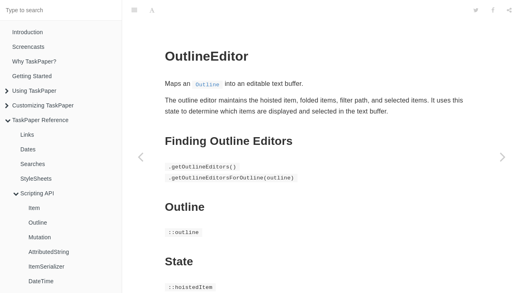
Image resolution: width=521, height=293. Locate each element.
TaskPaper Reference (36, 120)
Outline (37, 222)
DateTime (41, 281)
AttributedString (48, 252)
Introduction (27, 32)
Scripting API (33, 193)
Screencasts (28, 47)
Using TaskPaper (31, 90)
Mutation (39, 237)
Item (34, 208)
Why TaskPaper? (34, 61)
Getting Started (32, 76)
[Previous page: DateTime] (140, 156)
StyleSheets (36, 178)
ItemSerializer (46, 266)
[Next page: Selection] (502, 156)
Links (27, 134)
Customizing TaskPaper (39, 105)
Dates (28, 149)
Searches (32, 164)
